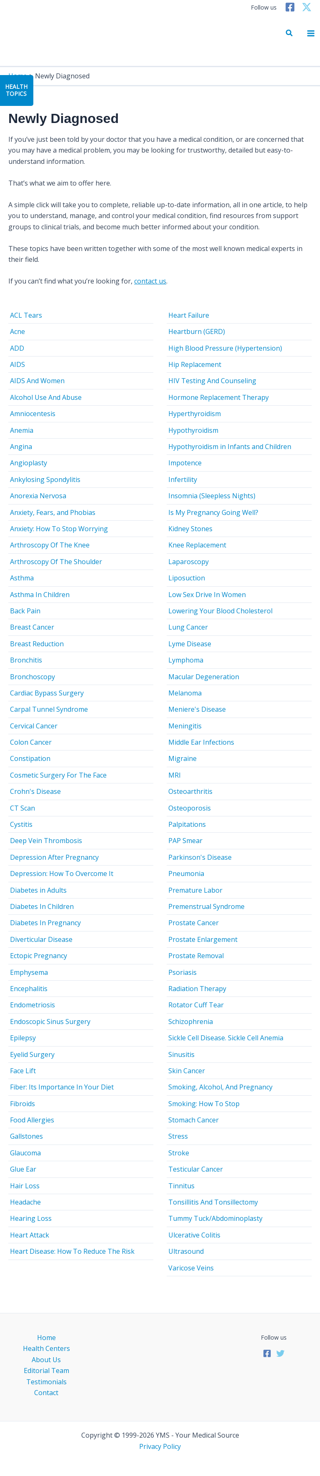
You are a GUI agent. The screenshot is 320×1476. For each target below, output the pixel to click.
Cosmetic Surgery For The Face (58, 775)
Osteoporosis (189, 808)
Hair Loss (25, 1185)
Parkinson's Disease (200, 857)
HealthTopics (16, 90)
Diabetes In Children (42, 906)
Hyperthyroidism (194, 413)
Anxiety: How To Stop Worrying (59, 528)
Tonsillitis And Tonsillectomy (213, 1202)
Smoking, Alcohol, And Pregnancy (220, 1087)
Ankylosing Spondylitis (45, 479)
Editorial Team (46, 1370)
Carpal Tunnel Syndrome (49, 709)
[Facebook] (290, 7)
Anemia (21, 430)
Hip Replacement (194, 364)
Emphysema (29, 972)
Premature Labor (195, 890)
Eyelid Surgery (32, 1054)
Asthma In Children (40, 594)
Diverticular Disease (41, 939)
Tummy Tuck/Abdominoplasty (215, 1218)
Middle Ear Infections (201, 742)
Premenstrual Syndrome (206, 906)
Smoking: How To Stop (204, 1103)
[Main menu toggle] (311, 33)
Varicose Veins (191, 1268)
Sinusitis (181, 1054)
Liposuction (186, 577)
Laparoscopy (188, 561)
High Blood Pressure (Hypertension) (225, 348)
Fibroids (22, 1103)
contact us (150, 281)
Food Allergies (32, 1120)
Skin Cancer (186, 1070)
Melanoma (185, 693)
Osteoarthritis (190, 791)
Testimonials (46, 1381)
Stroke (178, 1152)
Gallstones (26, 1136)
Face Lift (23, 1070)
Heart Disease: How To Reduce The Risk (72, 1251)
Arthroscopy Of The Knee (50, 545)
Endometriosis (32, 1004)
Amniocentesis (32, 413)
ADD (17, 348)
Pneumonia (186, 873)
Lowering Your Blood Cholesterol (220, 610)
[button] (289, 33)
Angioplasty (28, 462)
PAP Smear (185, 840)
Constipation (30, 758)
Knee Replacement (197, 545)
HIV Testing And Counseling (212, 380)
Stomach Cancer (193, 1120)
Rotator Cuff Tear (196, 1004)
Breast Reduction (37, 643)
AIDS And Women (37, 380)
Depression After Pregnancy (54, 857)
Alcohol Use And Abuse (46, 397)
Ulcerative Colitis (194, 1235)
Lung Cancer (188, 627)
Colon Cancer (31, 742)
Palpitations (187, 824)
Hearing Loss (31, 1218)
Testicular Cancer (195, 1169)
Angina (21, 446)
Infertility (182, 479)
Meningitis (185, 725)
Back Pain (25, 610)
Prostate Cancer (193, 922)
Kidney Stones (190, 528)
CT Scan (22, 808)
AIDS (17, 364)
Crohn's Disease (35, 791)
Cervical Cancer (34, 725)
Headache (25, 1202)
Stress (178, 1136)
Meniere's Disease (197, 709)
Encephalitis (29, 988)
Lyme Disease (189, 643)
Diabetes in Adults (38, 890)
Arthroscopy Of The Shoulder (56, 561)
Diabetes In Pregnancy (45, 922)
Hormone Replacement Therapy (218, 397)
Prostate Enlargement (203, 939)
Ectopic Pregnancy (38, 955)
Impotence (185, 462)
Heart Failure (188, 315)
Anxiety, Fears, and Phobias (52, 512)
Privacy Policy (160, 1446)
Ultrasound (186, 1251)
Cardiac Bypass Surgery (47, 693)
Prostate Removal (196, 955)
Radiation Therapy (197, 988)
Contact (46, 1392)
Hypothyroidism (193, 430)
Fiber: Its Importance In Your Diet (62, 1087)
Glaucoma (25, 1152)
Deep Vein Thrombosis (46, 840)
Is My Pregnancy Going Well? (213, 512)
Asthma (22, 577)
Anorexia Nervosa (38, 495)
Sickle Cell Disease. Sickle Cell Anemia (225, 1037)
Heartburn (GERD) (196, 331)
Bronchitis (26, 660)
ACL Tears (26, 315)
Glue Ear (23, 1169)
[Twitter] (307, 7)
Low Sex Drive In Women (207, 594)
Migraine (182, 758)
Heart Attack (29, 1235)
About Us (46, 1359)
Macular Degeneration (203, 676)
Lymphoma (185, 660)
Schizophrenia (190, 1021)
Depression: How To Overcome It (61, 873)
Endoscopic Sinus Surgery (50, 1021)
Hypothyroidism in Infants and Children (229, 446)
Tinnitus (181, 1185)
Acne (17, 331)
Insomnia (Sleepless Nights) (211, 495)
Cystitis (21, 824)
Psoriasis (182, 972)
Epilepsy (23, 1037)
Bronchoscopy (32, 676)
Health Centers (46, 1348)
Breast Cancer (32, 627)
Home (46, 1337)
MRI (174, 775)
